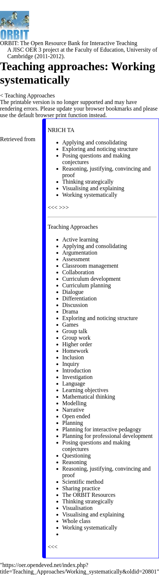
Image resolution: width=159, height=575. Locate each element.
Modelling (74, 403)
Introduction (76, 370)
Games (70, 325)
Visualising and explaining (93, 188)
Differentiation (79, 298)
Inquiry (70, 364)
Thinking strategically (88, 182)
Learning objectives (85, 390)
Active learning (80, 239)
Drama (70, 311)
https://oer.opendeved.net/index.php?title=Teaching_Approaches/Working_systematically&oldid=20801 (78, 568)
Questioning (76, 455)
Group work (76, 338)
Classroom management (90, 266)
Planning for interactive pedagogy (101, 429)
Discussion (75, 305)
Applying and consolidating (94, 142)
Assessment (76, 259)
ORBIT (8, 43)
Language (73, 383)
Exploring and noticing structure (100, 149)
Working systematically (89, 195)
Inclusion (73, 357)
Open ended (76, 416)
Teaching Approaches (30, 95)
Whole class (76, 521)
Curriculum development (91, 279)
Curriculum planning (86, 285)
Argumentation (80, 252)
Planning (72, 423)
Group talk (74, 331)
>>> (64, 207)
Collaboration (78, 272)
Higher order (77, 344)
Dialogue (73, 292)
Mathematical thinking (88, 397)
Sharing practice (81, 488)
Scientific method (82, 482)
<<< (52, 207)
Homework (75, 351)
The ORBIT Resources (88, 495)
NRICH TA (61, 130)
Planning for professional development (107, 436)
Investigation (77, 377)
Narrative (73, 410)
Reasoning (74, 462)
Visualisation (77, 508)
